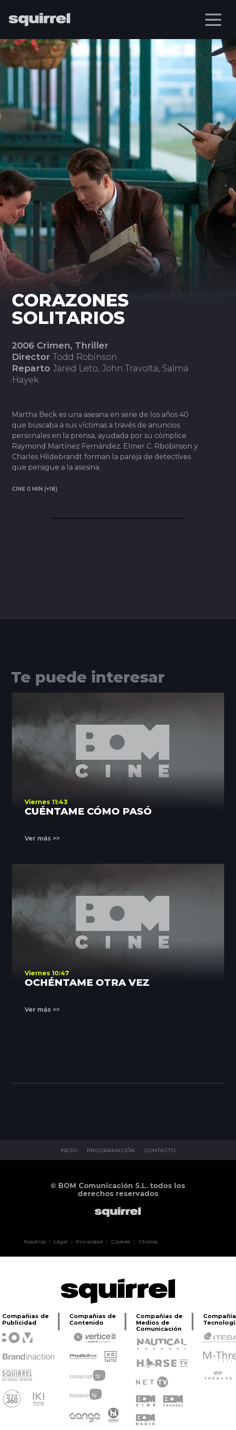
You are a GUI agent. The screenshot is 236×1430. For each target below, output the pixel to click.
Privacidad (89, 1242)
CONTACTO (160, 1150)
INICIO (69, 1150)
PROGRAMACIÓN (111, 1150)
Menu (214, 15)
